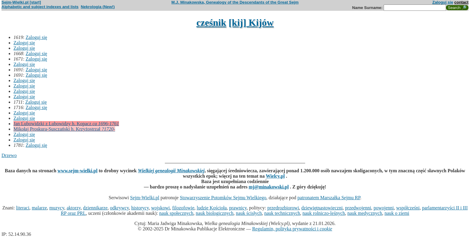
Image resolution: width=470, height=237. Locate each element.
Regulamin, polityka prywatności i (292, 228)
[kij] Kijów (251, 22)
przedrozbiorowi (283, 207)
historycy (140, 207)
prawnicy (238, 207)
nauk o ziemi (397, 213)
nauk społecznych (176, 213)
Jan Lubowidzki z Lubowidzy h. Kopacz (66, 123)
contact (461, 2)
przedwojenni (358, 207)
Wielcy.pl (275, 176)
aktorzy (74, 207)
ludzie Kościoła (212, 207)
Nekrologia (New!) (98, 6)
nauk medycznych (364, 213)
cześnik (211, 22)
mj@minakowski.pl (269, 186)
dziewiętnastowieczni (322, 207)
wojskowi (160, 207)
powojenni (383, 207)
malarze (39, 207)
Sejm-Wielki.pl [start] (21, 2)
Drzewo (9, 155)
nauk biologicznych (215, 213)
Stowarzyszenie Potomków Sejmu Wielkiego (223, 197)
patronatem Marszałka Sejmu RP (328, 197)
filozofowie (183, 207)
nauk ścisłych (249, 213)
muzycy (56, 207)
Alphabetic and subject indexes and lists (40, 6)
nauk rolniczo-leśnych (323, 213)
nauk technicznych (282, 213)
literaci (22, 207)
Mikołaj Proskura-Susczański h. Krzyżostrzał (64, 129)
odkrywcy (119, 207)
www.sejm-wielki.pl (77, 170)
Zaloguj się (442, 2)
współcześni (408, 207)
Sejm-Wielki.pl (144, 197)
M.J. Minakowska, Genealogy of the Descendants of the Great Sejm (235, 2)
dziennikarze (95, 207)
